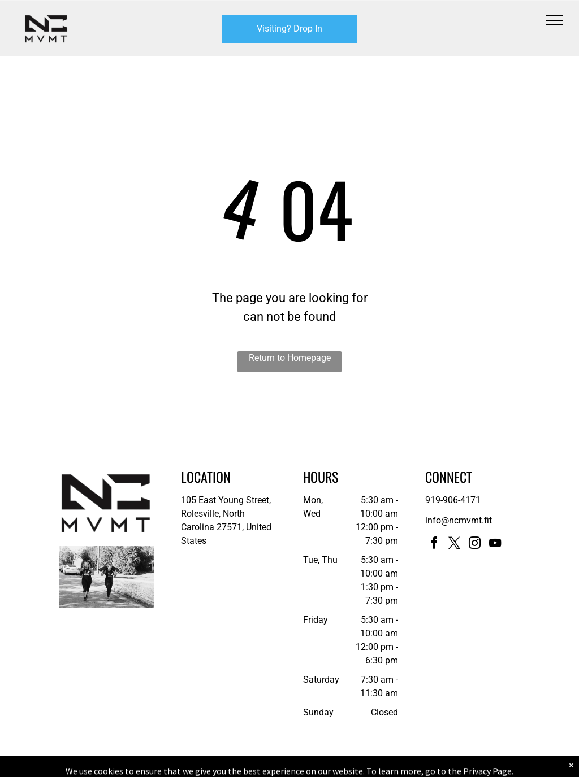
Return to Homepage (290, 357)
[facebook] (434, 544)
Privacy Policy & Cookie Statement (219, 766)
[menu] (554, 20)
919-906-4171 (453, 500)
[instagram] (475, 544)
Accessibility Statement (312, 766)
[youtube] (495, 544)
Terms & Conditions (382, 766)
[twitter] (455, 544)
